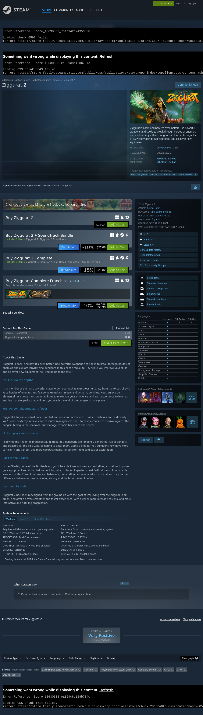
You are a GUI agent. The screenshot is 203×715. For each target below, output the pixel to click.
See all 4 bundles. (13, 317)
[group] (101, 677)
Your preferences (192, 623)
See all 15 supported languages (154, 274)
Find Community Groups (153, 394)
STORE (47, 10)
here (74, 598)
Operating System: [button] (147, 674)
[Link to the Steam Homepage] (19, 13)
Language (55, 662)
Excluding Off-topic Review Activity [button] (59, 674)
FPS (133, 179)
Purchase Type (34, 662)
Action (150, 337)
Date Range (75, 662)
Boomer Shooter (168, 179)
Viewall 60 (191, 293)
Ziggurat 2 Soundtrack (53, 243)
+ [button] (195, 179)
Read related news (150, 384)
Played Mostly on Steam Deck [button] (116, 674)
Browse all (122, 332)
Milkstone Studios (166, 163)
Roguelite (142, 179)
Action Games (22, 84)
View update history (150, 379)
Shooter (154, 179)
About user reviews (170, 623)
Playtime (94, 662)
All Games (7, 84)
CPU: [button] (167, 674)
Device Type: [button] (9, 679)
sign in (179, 3)
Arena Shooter (185, 179)
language (191, 3)
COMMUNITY (63, 10)
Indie (157, 337)
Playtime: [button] (88, 674)
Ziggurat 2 (32, 243)
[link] (94, 252)
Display (111, 662)
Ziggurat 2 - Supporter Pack (83, 266)
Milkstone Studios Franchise (47, 84)
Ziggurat (156, 349)
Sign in (6, 190)
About (81, 10)
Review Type (11, 662)
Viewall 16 (192, 317)
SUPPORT (95, 10)
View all (124, 588)
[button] (118, 229)
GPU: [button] (180, 674)
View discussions (149, 389)
